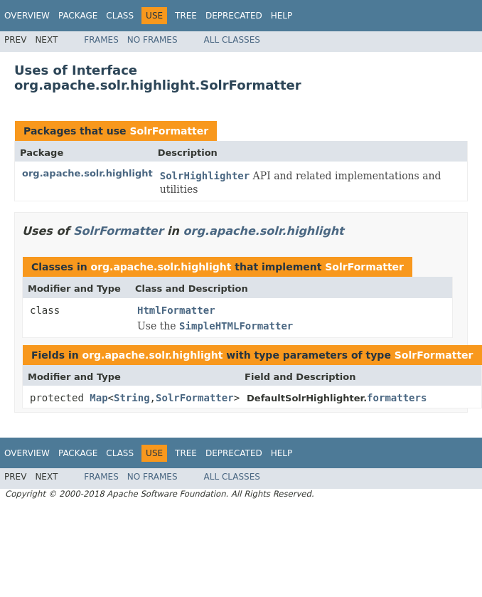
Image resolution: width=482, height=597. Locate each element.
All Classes (232, 40)
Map (98, 397)
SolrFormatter (168, 131)
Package (77, 16)
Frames (101, 40)
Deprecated (233, 16)
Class (120, 16)
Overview (27, 16)
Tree (186, 16)
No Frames (152, 40)
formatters (397, 397)
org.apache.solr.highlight (87, 173)
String (132, 397)
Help (282, 16)
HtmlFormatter (176, 310)
